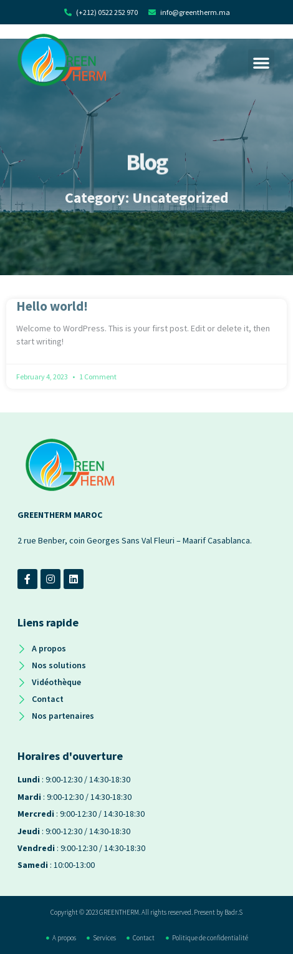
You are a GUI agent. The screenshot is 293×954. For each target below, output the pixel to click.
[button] (261, 62)
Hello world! (52, 306)
